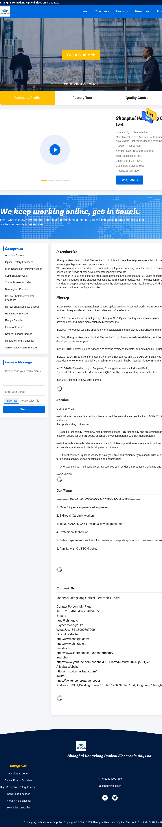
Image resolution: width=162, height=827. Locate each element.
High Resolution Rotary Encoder (23, 268)
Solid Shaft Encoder (16, 275)
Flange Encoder (14, 320)
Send (23, 409)
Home (83, 11)
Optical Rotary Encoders (19, 262)
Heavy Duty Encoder (17, 313)
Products (122, 11)
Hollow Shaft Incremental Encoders (19, 298)
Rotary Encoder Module (18, 333)
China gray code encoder (38, 822)
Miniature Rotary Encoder (19, 340)
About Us (80, 83)
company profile (27, 98)
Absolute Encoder (15, 255)
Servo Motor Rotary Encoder (21, 347)
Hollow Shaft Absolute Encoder (22, 306)
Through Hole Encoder (18, 282)
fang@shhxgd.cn (111, 785)
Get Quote (128, 180)
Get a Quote (78, 55)
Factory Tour (83, 98)
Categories (102, 11)
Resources (142, 11)
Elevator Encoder (15, 327)
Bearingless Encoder (17, 289)
